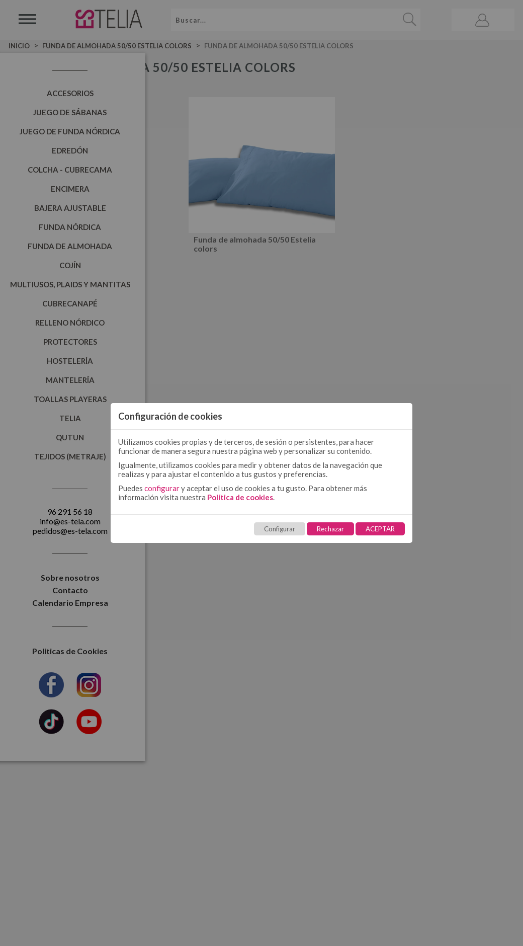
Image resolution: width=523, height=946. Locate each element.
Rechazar (330, 529)
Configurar (279, 529)
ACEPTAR (380, 529)
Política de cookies (240, 497)
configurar (162, 488)
